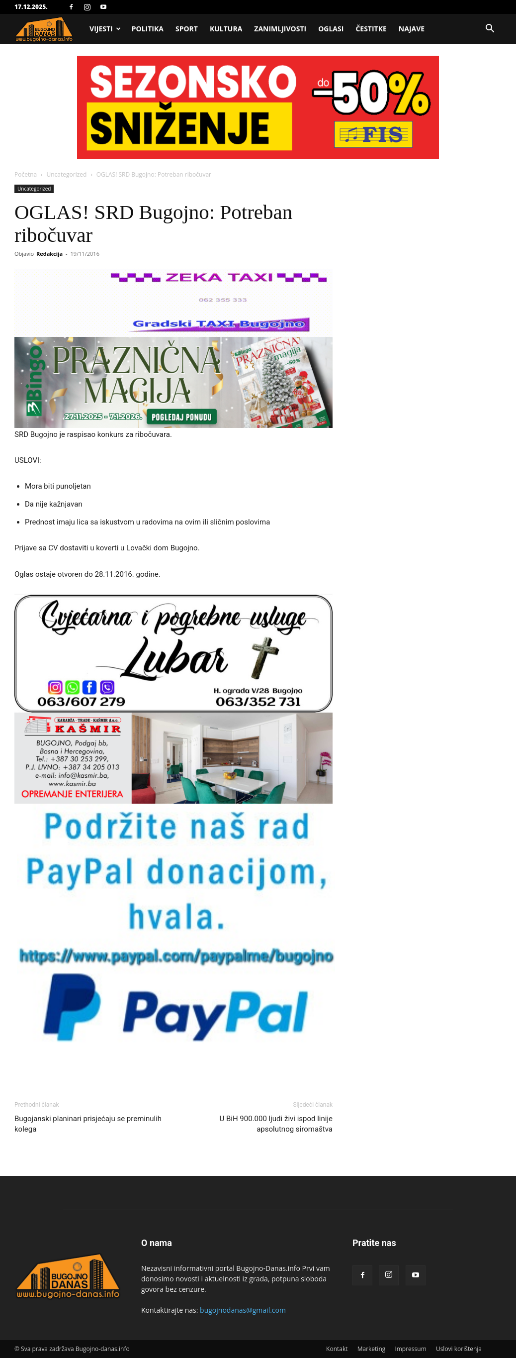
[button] (490, 29)
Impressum (410, 1349)
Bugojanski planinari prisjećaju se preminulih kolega (88, 1124)
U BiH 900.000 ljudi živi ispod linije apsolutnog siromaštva (276, 1124)
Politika (148, 28)
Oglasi (331, 28)
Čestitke (370, 28)
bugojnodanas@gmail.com (243, 1310)
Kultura (226, 28)
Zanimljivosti (280, 28)
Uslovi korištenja (459, 1349)
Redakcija (49, 253)
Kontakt (336, 1349)
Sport (186, 28)
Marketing (371, 1349)
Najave (412, 28)
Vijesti (105, 28)
